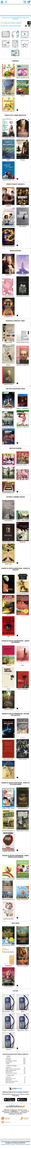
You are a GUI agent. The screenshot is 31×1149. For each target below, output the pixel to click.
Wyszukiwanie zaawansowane (8, 25)
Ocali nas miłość (9, 1079)
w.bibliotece (15, 1111)
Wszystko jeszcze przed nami (11, 1073)
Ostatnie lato (8, 1058)
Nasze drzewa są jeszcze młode (12, 1081)
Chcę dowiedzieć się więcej (8, 1144)
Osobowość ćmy (9, 1062)
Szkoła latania (8, 1067)
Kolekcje (19, 25)
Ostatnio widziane (9, 1071)
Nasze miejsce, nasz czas (10, 1078)
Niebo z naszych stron (10, 1082)
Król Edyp (8, 1063)
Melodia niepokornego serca (11, 1070)
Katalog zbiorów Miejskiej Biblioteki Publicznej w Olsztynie (15, 18)
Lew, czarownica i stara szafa (11, 1060)
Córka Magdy (8, 1059)
